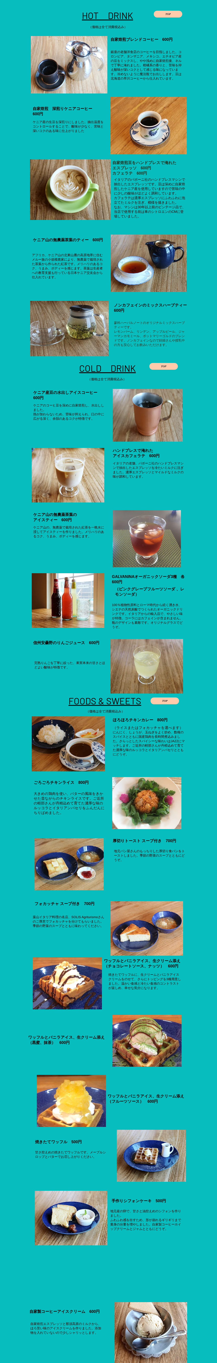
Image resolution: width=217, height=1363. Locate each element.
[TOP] (168, 14)
